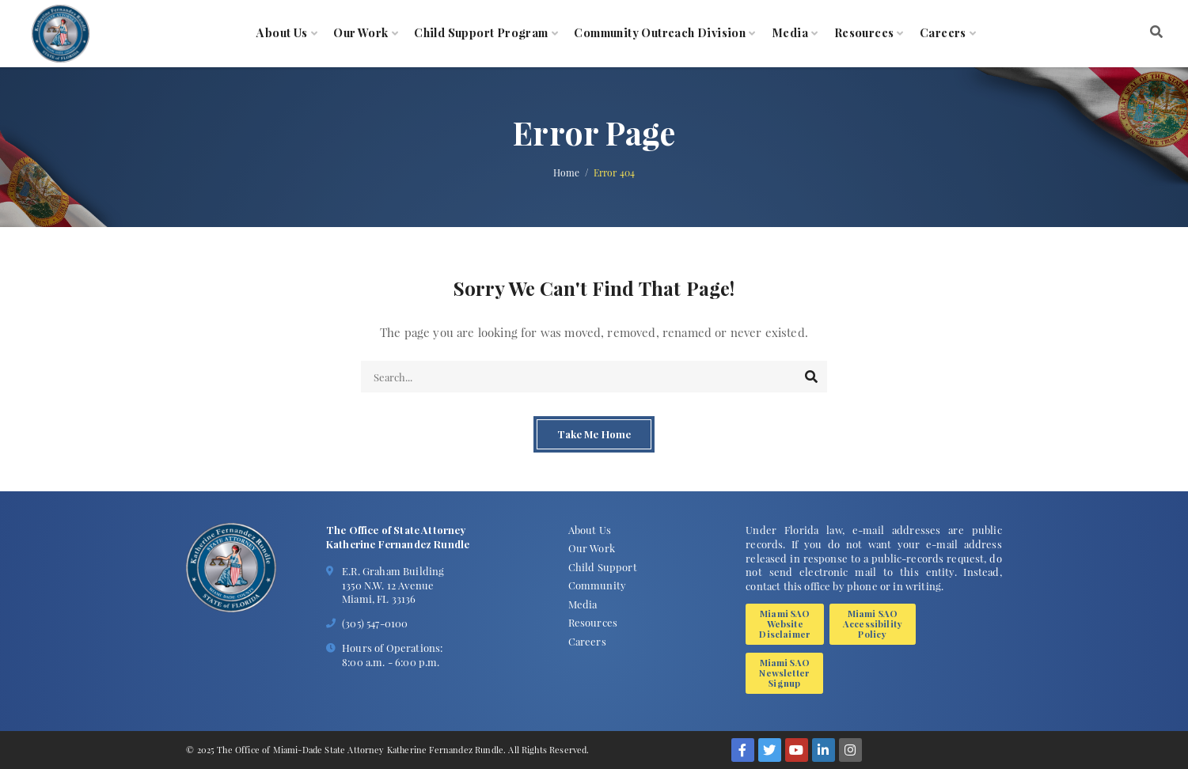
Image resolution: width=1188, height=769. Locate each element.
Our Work (360, 33)
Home (566, 173)
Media (790, 33)
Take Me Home (594, 434)
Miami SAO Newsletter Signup (784, 673)
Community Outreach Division (660, 33)
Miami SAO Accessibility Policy (872, 624)
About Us (281, 33)
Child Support (602, 567)
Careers (943, 33)
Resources (864, 33)
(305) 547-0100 (375, 623)
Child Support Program (481, 33)
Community (597, 585)
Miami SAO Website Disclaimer (784, 624)
